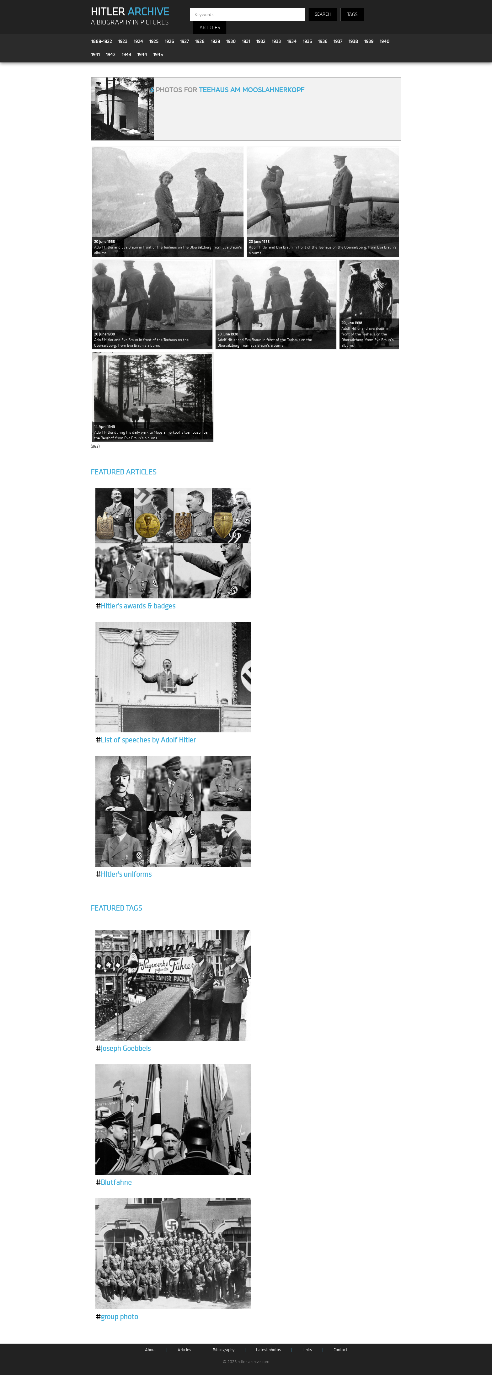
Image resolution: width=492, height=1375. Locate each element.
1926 (169, 41)
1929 (215, 41)
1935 (307, 41)
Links (307, 1350)
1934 (292, 41)
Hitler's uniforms (123, 874)
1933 (276, 41)
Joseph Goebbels (123, 1048)
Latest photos (268, 1350)
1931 (246, 41)
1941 (95, 54)
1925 (153, 41)
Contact (340, 1350)
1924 (138, 41)
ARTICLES (210, 27)
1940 (384, 41)
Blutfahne (113, 1182)
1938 (353, 41)
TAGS (352, 14)
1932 (260, 41)
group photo (116, 1317)
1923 (122, 41)
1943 (126, 54)
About (150, 1350)
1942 (110, 54)
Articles (184, 1350)
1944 (142, 54)
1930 (231, 41)
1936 (322, 41)
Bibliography (223, 1350)
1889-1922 (101, 41)
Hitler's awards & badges (135, 606)
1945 (158, 54)
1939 (368, 41)
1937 (338, 41)
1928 (200, 41)
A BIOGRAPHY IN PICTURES (130, 22)
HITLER (130, 12)
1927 (184, 41)
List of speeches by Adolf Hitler (145, 740)
